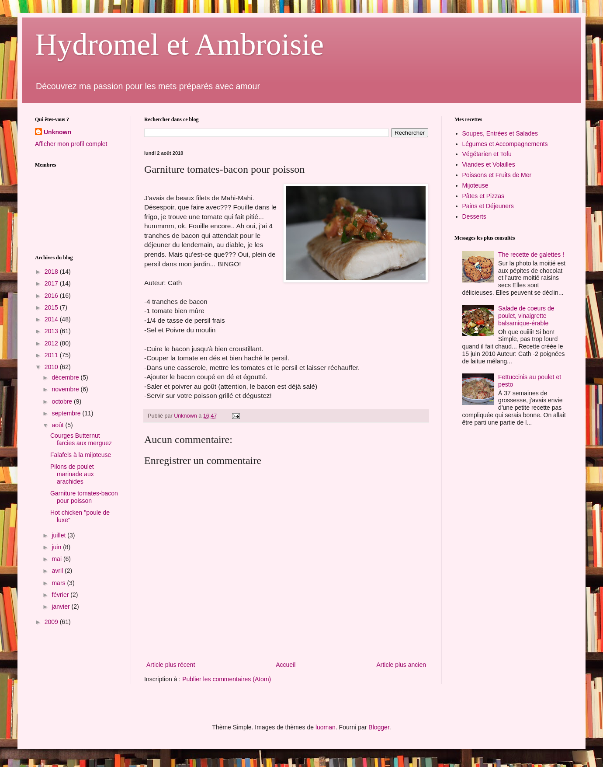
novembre (66, 389)
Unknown (57, 132)
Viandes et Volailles (488, 164)
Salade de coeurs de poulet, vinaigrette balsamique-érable (526, 316)
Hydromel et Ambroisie (179, 44)
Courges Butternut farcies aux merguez (81, 439)
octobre (63, 401)
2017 (52, 283)
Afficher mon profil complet (71, 143)
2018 (52, 271)
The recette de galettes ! (531, 254)
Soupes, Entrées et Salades (500, 133)
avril (58, 570)
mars (59, 582)
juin (57, 547)
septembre (67, 413)
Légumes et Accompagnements (505, 143)
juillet (59, 535)
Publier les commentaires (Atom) (226, 679)
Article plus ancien (401, 664)
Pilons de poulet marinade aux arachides (72, 474)
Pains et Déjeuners (488, 205)
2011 (52, 355)
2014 (52, 319)
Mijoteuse (475, 185)
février (61, 594)
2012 (52, 343)
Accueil (285, 664)
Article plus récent (170, 664)
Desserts (474, 216)
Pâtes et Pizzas (483, 195)
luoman (325, 727)
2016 (52, 295)
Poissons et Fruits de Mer (497, 174)
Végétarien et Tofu (487, 153)
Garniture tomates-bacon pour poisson (84, 497)
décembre (66, 377)
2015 (52, 307)
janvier (61, 606)
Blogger (378, 727)
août (58, 425)
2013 (52, 331)
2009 (52, 621)
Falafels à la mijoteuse (80, 454)
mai (57, 558)
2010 (52, 366)
